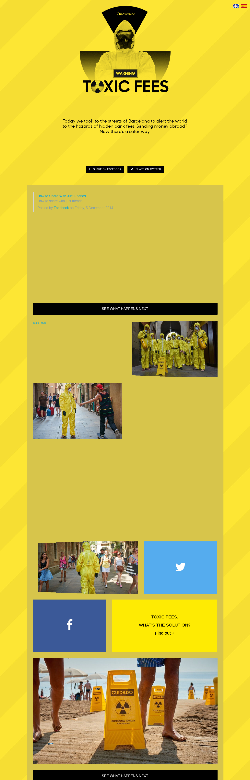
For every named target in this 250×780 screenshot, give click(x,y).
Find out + (164, 633)
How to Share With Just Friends (62, 196)
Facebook (61, 208)
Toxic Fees (39, 322)
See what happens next (125, 309)
